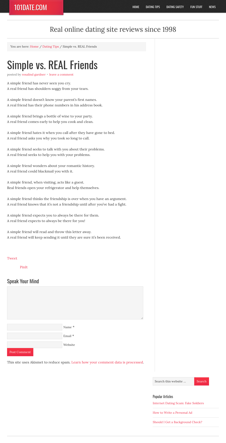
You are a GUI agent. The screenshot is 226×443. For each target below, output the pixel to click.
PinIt (24, 267)
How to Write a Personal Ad (172, 413)
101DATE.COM (30, 7)
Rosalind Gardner (34, 74)
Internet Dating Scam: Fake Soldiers (178, 403)
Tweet (12, 258)
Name (67, 327)
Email (67, 336)
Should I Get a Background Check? (177, 422)
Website (69, 345)
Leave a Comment (61, 74)
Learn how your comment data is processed (107, 362)
